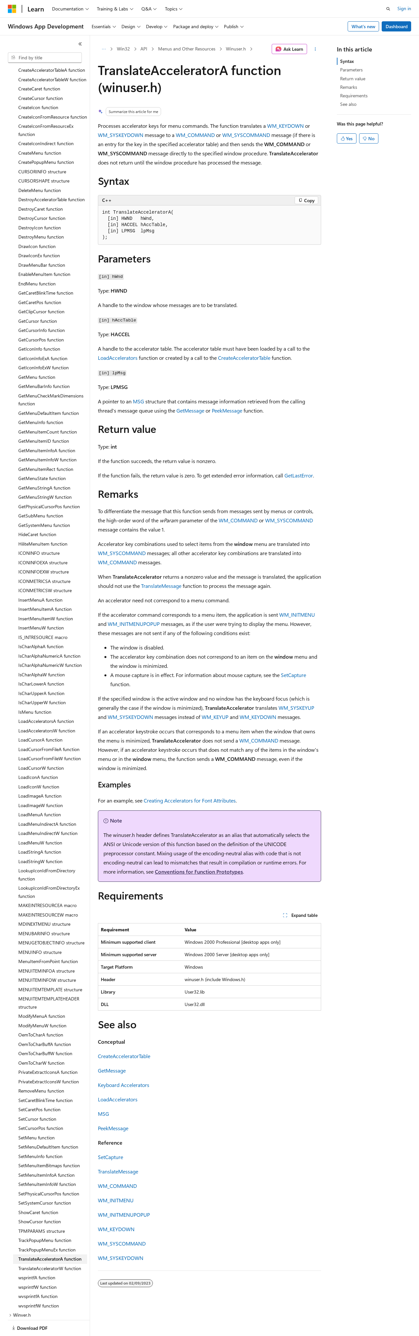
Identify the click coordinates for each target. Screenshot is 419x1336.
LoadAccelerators (117, 357)
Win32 (123, 49)
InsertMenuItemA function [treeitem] (45, 586)
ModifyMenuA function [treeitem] (41, 993)
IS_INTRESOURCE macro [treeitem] (42, 614)
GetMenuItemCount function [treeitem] (47, 409)
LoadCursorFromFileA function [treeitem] (49, 727)
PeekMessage (227, 410)
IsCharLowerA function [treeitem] (41, 661)
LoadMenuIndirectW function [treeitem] (48, 810)
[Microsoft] (12, 9)
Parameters (351, 70)
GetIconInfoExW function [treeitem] (43, 345)
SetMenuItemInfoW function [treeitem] (47, 1161)
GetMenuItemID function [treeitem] (43, 418)
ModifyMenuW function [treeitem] (42, 1003)
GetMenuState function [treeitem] (42, 456)
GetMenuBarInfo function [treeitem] (44, 363)
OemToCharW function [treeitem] (41, 1040)
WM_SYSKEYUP (296, 707)
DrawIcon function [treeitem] (37, 224)
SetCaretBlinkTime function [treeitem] (45, 1078)
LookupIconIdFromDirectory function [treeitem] (46, 852)
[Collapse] (80, 44)
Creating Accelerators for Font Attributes (190, 800)
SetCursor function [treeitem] (37, 1096)
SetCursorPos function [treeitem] (40, 1105)
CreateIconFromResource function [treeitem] (52, 94)
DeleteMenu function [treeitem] (39, 168)
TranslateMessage (161, 585)
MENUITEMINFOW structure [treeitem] (47, 957)
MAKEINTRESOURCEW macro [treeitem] (48, 892)
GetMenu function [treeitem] (36, 354)
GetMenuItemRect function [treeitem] (45, 446)
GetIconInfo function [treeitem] (39, 326)
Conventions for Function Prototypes (199, 871)
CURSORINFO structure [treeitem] (42, 149)
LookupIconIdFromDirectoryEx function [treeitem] (49, 869)
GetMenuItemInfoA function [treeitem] (46, 428)
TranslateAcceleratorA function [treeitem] (50, 1236)
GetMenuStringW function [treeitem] (45, 474)
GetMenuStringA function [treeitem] (44, 465)
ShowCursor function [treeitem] (39, 1199)
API (143, 49)
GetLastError (298, 475)
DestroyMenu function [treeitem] (41, 214)
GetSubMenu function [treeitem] (40, 493)
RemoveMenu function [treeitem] (41, 1068)
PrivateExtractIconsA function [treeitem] (48, 1049)
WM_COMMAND (195, 134)
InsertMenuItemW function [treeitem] (45, 596)
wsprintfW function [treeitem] (37, 1264)
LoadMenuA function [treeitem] (39, 792)
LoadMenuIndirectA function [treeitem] (47, 801)
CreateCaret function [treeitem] (39, 66)
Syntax (347, 61)
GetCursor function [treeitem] (37, 298)
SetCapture (293, 674)
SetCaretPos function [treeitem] (39, 1087)
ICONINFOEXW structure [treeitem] (43, 549)
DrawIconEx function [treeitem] (39, 233)
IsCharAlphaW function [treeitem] (41, 652)
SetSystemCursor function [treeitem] (44, 1180)
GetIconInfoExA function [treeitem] (42, 336)
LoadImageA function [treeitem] (40, 773)
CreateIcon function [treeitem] (38, 85)
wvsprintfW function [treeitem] (38, 1283)
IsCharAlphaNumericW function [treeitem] (50, 642)
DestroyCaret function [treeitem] (40, 186)
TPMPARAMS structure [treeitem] (41, 1208)
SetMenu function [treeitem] (36, 1115)
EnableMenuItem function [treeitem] (44, 251)
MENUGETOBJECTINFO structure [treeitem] (51, 920)
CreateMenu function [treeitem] (39, 130)
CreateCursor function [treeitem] (40, 75)
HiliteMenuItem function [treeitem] (42, 521)
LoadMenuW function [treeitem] (40, 820)
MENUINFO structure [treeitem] (40, 929)
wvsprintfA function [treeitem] (38, 1273)
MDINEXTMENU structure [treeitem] (44, 901)
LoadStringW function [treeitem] (40, 839)
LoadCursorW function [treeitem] (41, 745)
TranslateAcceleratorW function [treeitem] (49, 1246)
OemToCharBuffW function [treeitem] (45, 1031)
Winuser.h (236, 49)
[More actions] (315, 49)
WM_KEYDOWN (285, 125)
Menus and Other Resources (186, 49)
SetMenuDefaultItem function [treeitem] (48, 1124)
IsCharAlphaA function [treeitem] (41, 624)
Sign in (404, 8)
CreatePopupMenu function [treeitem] (46, 139)
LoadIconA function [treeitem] (38, 754)
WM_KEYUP (215, 716)
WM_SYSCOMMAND (246, 134)
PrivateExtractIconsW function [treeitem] (48, 1059)
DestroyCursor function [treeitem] (41, 195)
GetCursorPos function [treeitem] (41, 317)
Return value (352, 78)
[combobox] (45, 57)
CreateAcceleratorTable (244, 357)
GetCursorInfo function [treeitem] (41, 307)
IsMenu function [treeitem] (34, 689)
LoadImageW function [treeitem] (40, 783)
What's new (363, 26)
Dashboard (397, 26)
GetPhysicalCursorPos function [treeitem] (49, 484)
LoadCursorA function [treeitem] (40, 717)
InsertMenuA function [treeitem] (40, 577)
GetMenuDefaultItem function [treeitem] (48, 390)
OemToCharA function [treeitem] (40, 1012)
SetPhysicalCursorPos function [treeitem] (48, 1171)
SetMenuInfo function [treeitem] (40, 1134)
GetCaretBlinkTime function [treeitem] (45, 270)
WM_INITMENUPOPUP (134, 623)
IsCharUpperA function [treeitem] (41, 671)
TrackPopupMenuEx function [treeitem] (47, 1227)
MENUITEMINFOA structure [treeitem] (46, 948)
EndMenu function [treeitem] (37, 261)
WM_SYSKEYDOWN (120, 134)
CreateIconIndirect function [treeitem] (46, 121)
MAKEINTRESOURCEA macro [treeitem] (47, 883)
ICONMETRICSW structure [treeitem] (45, 568)
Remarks (348, 87)
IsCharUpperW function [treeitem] (42, 680)
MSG (138, 401)
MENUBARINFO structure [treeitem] (44, 911)
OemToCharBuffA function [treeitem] (44, 1021)
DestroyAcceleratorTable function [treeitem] (51, 177)
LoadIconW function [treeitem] (38, 764)
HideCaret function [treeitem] (37, 512)
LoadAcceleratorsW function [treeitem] (46, 708)
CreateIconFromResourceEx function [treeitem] (45, 107)
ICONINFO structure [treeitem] (39, 530)
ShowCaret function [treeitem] (38, 1190)
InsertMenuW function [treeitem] (41, 605)
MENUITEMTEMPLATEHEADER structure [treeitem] (48, 980)
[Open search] (388, 9)
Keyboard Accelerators (123, 1084)
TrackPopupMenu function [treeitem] (44, 1217)
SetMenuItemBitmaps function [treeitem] (49, 1143)
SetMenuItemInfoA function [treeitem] (46, 1152)
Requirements (354, 95)
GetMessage (190, 410)
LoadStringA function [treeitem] (39, 829)
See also (348, 104)
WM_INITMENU (297, 614)
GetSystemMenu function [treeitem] (44, 502)
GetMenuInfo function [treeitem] (40, 400)
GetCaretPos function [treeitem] (39, 280)
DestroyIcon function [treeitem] (39, 205)
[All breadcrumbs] (103, 49)
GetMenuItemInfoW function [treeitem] (47, 437)
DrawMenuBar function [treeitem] (41, 242)
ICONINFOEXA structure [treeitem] (42, 540)
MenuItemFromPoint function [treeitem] (48, 939)
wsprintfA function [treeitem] (36, 1255)
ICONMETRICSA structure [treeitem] (44, 558)
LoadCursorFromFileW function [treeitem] (49, 736)
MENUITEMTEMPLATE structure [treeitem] (50, 967)
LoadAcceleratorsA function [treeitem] (46, 698)
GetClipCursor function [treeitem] (41, 289)
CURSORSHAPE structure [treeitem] (43, 158)
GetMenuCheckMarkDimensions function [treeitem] (50, 377)
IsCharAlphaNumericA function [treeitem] (49, 633)
